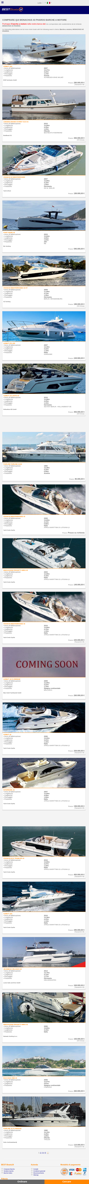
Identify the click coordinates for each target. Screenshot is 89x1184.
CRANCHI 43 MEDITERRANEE (14, 177)
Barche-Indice (8, 1173)
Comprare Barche (9, 1169)
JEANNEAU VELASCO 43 (12, 969)
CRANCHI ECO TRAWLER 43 (13, 858)
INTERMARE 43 (9, 790)
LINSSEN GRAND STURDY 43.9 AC (16, 122)
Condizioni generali (39, 1171)
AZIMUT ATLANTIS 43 (11, 396)
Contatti (35, 1169)
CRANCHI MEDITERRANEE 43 (14, 516)
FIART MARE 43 (9, 232)
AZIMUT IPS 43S (9, 343)
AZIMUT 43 (7, 734)
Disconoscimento (38, 1173)
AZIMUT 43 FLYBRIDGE (11, 679)
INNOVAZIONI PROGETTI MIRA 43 (15, 570)
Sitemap (35, 1175)
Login (39, 3)
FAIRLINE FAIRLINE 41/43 (12, 464)
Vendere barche (9, 1171)
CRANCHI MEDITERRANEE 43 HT (15, 288)
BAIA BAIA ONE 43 (10, 1078)
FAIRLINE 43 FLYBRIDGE (12, 1128)
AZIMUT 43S (7, 66)
